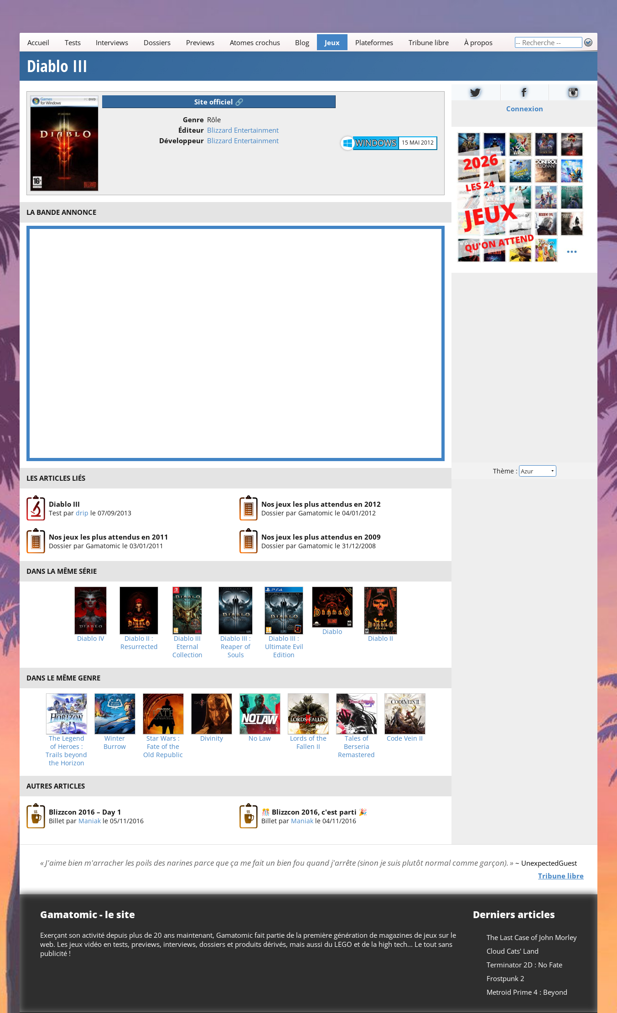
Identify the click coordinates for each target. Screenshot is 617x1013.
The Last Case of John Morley (532, 937)
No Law (260, 738)
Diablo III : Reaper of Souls (235, 646)
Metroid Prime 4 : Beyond (527, 992)
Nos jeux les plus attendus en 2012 (321, 504)
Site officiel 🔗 (219, 101)
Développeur (181, 140)
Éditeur (191, 130)
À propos (478, 42)
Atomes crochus (255, 42)
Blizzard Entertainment (243, 130)
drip (82, 513)
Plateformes (374, 42)
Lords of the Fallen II (308, 742)
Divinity (211, 738)
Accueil (38, 42)
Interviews (112, 42)
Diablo (332, 632)
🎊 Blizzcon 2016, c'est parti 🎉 (314, 811)
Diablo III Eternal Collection (187, 646)
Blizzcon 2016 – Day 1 (85, 811)
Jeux (332, 42)
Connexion (524, 108)
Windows (375, 142)
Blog (302, 42)
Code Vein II (405, 738)
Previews (200, 42)
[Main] (267, 42)
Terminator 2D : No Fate (524, 964)
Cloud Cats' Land (513, 951)
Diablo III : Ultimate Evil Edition (284, 646)
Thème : (524, 471)
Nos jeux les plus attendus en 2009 (321, 536)
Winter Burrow (115, 742)
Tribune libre (429, 42)
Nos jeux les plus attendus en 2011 (108, 536)
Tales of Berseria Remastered (356, 746)
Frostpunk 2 (505, 978)
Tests (73, 42)
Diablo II (380, 638)
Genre (193, 119)
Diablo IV (90, 638)
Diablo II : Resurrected (139, 642)
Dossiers (157, 42)
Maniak (89, 820)
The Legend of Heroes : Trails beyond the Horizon (66, 750)
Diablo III (57, 66)
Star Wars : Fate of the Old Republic (163, 746)
